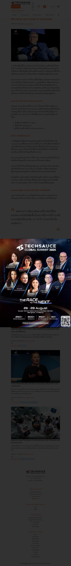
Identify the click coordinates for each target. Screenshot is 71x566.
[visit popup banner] (35, 283)
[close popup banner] (69, 241)
